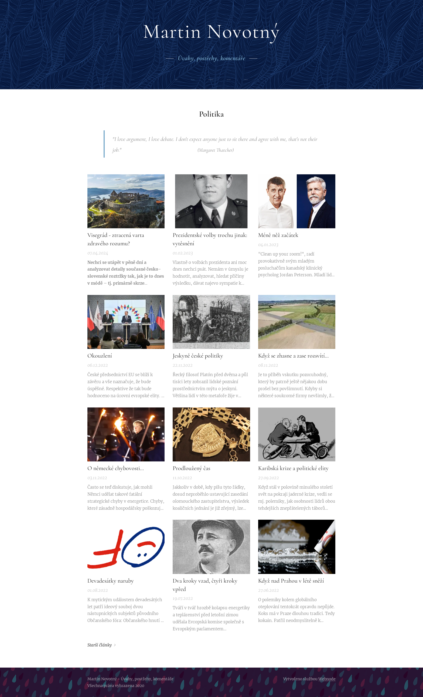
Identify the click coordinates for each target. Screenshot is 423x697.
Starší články (99, 645)
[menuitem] (188, 80)
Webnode (327, 678)
